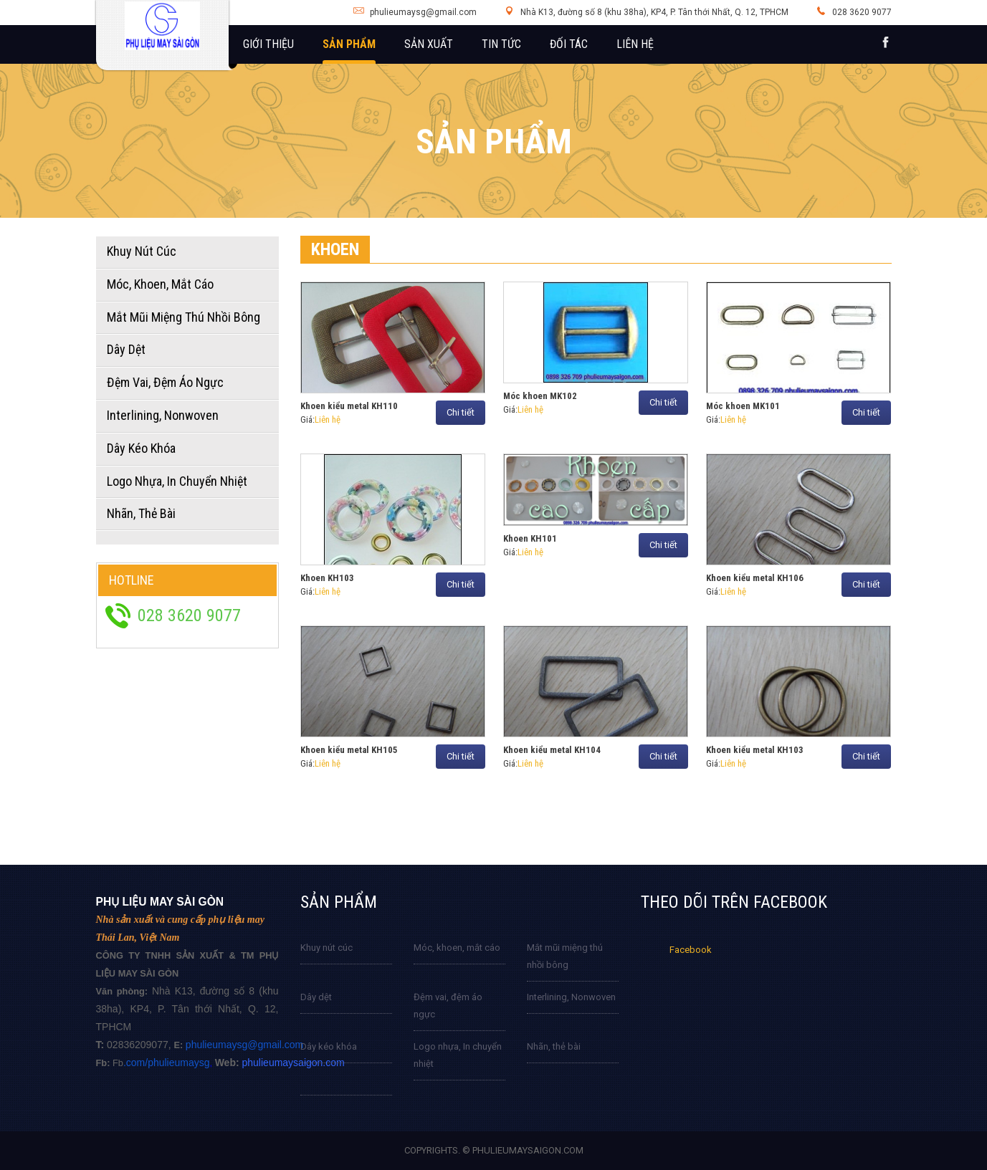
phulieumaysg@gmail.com (423, 12)
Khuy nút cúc (326, 947)
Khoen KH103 (327, 577)
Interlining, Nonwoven (571, 997)
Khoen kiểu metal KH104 (552, 749)
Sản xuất (428, 44)
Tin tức (501, 44)
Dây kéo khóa (328, 1046)
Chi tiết (461, 412)
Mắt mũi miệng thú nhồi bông (565, 956)
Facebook (690, 949)
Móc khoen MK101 (743, 406)
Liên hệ (635, 44)
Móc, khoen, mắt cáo (457, 947)
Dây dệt (316, 997)
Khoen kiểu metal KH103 (755, 749)
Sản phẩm (349, 44)
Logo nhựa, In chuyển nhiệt (458, 1055)
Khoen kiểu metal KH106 (755, 577)
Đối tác (569, 44)
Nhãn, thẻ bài (554, 1046)
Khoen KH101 (530, 538)
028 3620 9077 (862, 12)
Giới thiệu (268, 44)
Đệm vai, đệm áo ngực (448, 1006)
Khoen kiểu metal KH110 (349, 406)
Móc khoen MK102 (540, 395)
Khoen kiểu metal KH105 (349, 749)
